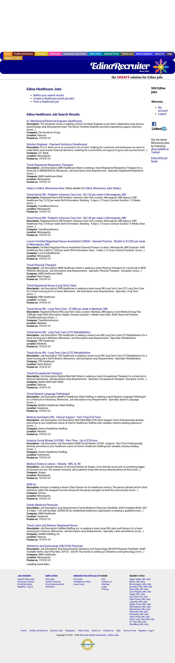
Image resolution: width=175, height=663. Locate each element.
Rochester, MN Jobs (138, 614)
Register (21, 586)
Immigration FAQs (82, 581)
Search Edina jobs (26, 579)
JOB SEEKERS (24, 576)
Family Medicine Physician (42, 505)
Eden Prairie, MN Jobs (139, 599)
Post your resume (26, 581)
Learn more (78, 584)
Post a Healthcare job (46, 101)
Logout (162, 113)
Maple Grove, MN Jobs (140, 604)
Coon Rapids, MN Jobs (140, 591)
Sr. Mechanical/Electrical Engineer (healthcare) (54, 121)
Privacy (105, 589)
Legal (104, 586)
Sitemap (105, 584)
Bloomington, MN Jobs (140, 584)
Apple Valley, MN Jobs (139, 579)
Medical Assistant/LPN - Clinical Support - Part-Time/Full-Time (64, 417)
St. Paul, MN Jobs (137, 621)
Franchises (41, 54)
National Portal (111, 54)
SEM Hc (31, 484)
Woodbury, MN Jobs (138, 624)
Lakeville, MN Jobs (138, 601)
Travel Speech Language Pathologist (48, 393)
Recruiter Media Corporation (93, 635)
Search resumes (53, 581)
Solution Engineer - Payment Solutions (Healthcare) (57, 144)
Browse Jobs (56, 630)
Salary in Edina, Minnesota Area (45, 188)
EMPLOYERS (51, 576)
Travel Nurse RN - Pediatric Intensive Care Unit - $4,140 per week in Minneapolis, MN (76, 218)
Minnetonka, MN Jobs (139, 609)
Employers (55, 54)
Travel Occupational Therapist (44, 373)
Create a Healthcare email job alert (53, 98)
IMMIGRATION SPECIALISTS (87, 576)
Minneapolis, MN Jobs (140, 606)
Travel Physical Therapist (41, 265)
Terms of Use (129, 630)
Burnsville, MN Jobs (138, 589)
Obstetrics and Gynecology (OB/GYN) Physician (55, 546)
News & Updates (144, 54)
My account (163, 109)
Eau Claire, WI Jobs (138, 596)
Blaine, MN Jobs (137, 581)
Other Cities (95, 54)
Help (169, 54)
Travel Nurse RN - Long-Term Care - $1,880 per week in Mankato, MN (67, 308)
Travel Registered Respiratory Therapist (50, 165)
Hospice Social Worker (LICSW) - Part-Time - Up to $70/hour (62, 440)
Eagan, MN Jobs (137, 594)
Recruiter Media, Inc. (162, 68)
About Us (159, 54)
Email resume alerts (54, 584)
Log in (30, 586)
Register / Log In (13, 58)
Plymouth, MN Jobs (138, 611)
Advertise (49, 586)
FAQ (103, 579)
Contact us (107, 581)
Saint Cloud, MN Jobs (139, 616)
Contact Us (108, 630)
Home (8, 54)
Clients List (127, 54)
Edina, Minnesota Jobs (98, 188)
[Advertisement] (87, 26)
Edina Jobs (113, 635)
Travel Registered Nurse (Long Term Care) (51, 285)
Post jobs (49, 579)
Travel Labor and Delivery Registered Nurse (52, 525)
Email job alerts (25, 584)
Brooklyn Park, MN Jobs (140, 586)
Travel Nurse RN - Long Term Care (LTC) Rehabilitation (59, 332)
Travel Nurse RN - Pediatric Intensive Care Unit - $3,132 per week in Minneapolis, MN (76, 194)
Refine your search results (48, 95)
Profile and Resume (23, 54)
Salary (117, 188)
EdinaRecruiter (119, 66)
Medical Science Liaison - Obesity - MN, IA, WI (54, 463)
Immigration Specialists (74, 54)
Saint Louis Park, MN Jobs (141, 619)
